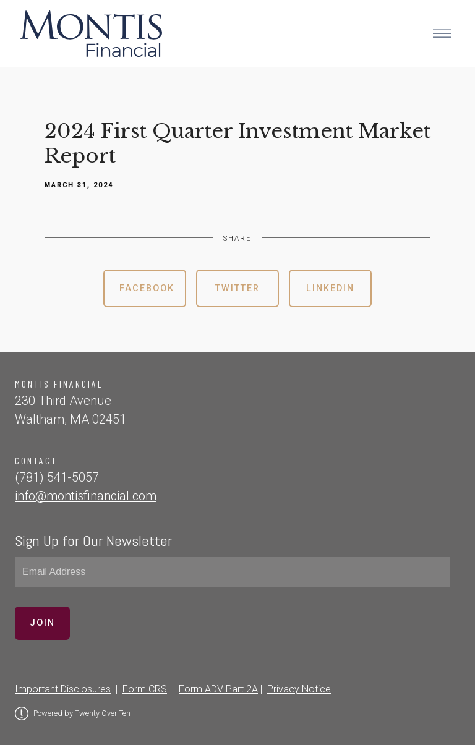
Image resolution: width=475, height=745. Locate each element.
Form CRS (144, 689)
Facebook (146, 288)
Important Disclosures (63, 689)
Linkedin (330, 288)
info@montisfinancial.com (85, 495)
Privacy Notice (299, 689)
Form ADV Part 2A (218, 689)
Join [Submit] (42, 623)
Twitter (237, 288)
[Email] (232, 572)
